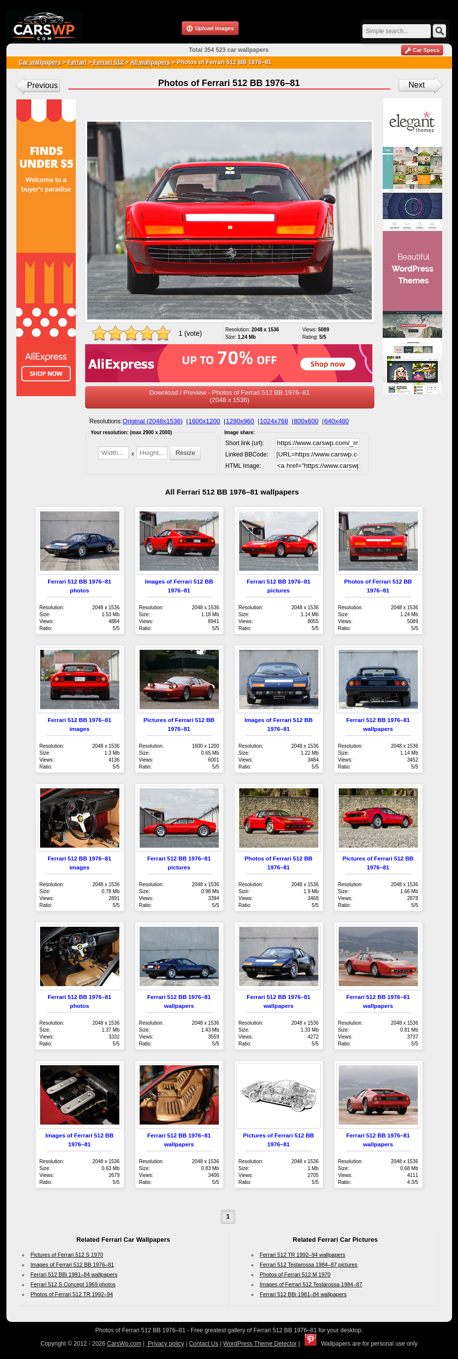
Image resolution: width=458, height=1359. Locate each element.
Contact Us (203, 1343)
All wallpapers (150, 62)
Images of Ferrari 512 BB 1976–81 (72, 1265)
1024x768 (274, 421)
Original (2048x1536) (153, 421)
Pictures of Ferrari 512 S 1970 (67, 1255)
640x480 (336, 421)
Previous (42, 85)
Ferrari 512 (108, 62)
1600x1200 (204, 421)
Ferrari (77, 62)
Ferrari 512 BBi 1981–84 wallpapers (74, 1274)
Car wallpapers (40, 62)
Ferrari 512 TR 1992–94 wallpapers (303, 1255)
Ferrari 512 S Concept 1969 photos (73, 1284)
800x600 (306, 421)
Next (416, 85)
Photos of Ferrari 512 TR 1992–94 (72, 1294)
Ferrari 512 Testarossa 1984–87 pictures (308, 1265)
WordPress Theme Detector (260, 1343)
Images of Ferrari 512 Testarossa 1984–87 (311, 1284)
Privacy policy (165, 1343)
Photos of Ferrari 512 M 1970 (295, 1274)
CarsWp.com (124, 1343)
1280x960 (240, 421)
